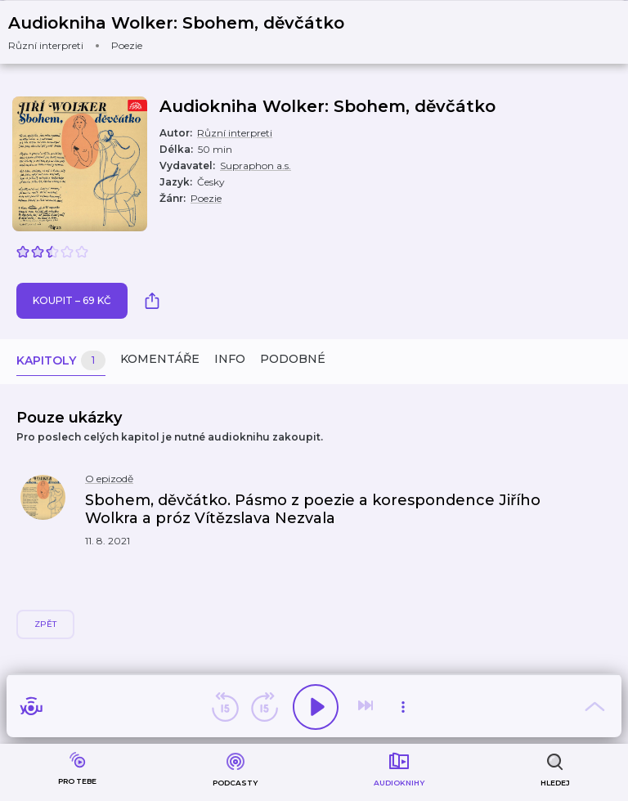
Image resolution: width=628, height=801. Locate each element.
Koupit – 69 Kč (72, 300)
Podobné (292, 358)
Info (229, 358)
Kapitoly (60, 360)
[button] (186, 32)
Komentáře (160, 358)
